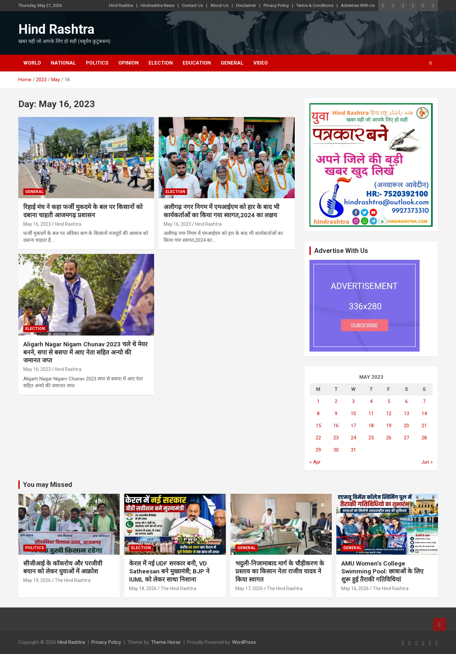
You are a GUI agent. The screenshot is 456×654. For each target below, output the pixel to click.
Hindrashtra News (157, 5)
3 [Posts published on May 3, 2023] (353, 401)
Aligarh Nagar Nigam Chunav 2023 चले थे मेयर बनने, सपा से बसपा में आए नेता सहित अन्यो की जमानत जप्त (85, 352)
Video (260, 63)
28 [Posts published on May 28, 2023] (424, 438)
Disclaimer (246, 5)
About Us (219, 5)
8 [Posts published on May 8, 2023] (318, 413)
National (63, 63)
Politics (97, 63)
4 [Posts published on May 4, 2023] (371, 401)
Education (197, 63)
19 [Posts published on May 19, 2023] (388, 426)
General (232, 63)
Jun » (427, 462)
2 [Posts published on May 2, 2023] (336, 401)
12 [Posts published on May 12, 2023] (388, 413)
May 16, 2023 (37, 224)
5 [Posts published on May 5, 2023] (388, 401)
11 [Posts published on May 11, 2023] (371, 413)
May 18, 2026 (143, 588)
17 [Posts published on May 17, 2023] (353, 426)
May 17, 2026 (249, 588)
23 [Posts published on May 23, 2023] (336, 438)
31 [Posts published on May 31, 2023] (353, 450)
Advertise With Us (358, 5)
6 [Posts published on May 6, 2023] (406, 401)
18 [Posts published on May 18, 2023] (371, 426)
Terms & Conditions (314, 5)
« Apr (315, 462)
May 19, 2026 (37, 580)
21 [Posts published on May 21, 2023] (424, 426)
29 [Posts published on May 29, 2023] (318, 450)
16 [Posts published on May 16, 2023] (336, 426)
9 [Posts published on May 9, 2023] (336, 413)
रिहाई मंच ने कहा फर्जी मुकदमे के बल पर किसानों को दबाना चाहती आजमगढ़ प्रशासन (83, 211)
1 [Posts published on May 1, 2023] (318, 401)
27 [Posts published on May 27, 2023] (406, 438)
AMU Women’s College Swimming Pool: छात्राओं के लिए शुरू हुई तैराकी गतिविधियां (382, 571)
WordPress (244, 642)
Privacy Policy (276, 5)
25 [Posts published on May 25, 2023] (371, 438)
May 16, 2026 (355, 588)
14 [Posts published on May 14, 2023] (424, 413)
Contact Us (192, 5)
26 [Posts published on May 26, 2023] (388, 438)
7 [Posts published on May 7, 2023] (424, 401)
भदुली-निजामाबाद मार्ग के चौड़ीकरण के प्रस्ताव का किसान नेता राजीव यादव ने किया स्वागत (279, 571)
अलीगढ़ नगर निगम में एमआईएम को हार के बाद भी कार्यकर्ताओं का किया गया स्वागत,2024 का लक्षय (221, 211)
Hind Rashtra (121, 5)
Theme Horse (166, 642)
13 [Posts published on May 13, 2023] (406, 413)
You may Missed (47, 485)
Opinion (128, 63)
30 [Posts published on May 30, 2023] (336, 450)
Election (161, 63)
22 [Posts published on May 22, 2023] (318, 438)
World (32, 63)
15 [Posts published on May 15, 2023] (318, 426)
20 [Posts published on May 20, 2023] (406, 426)
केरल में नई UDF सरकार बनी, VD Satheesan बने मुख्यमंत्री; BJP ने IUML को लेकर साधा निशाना (169, 571)
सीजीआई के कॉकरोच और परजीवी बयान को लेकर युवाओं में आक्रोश (62, 567)
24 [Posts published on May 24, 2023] (353, 438)
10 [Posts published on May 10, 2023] (353, 413)
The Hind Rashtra (72, 580)
